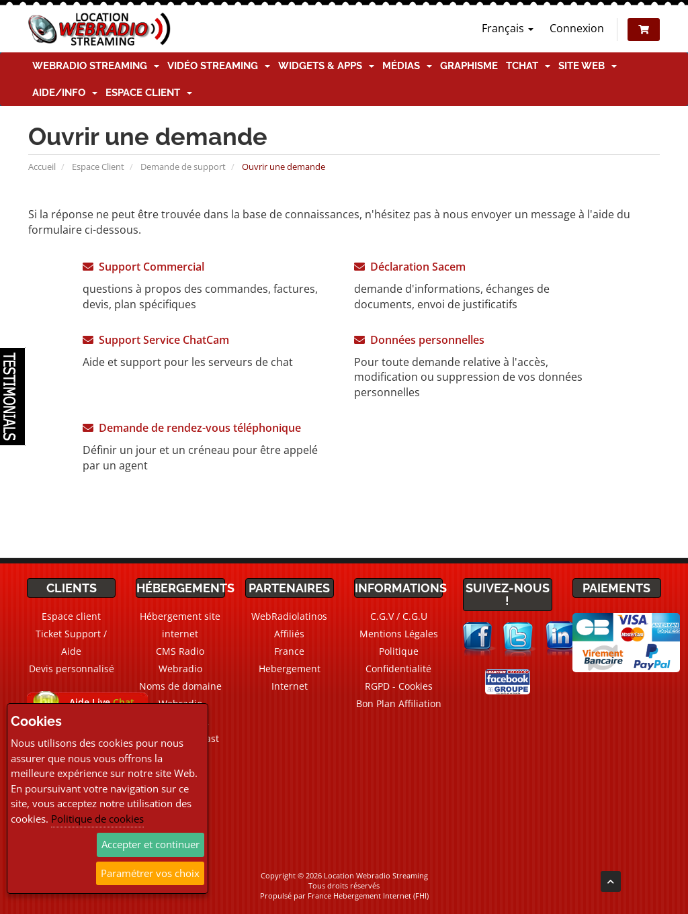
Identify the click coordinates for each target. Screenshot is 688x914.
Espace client (148, 93)
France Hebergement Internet (289, 668)
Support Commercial (143, 266)
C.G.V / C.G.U (398, 616)
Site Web (587, 66)
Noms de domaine (180, 686)
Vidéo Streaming (218, 66)
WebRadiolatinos (289, 616)
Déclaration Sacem (410, 266)
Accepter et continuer (150, 844)
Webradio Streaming (95, 66)
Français (507, 28)
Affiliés (289, 633)
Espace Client (98, 167)
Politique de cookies (97, 818)
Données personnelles (419, 339)
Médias (407, 66)
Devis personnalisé (71, 668)
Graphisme (469, 66)
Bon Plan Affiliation (398, 703)
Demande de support (183, 167)
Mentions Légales (398, 633)
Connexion (577, 28)
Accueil (42, 167)
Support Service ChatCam (156, 339)
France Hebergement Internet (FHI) (368, 895)
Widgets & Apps (326, 66)
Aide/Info (64, 93)
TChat (528, 66)
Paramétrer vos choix (150, 873)
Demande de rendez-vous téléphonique (192, 427)
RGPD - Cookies (399, 686)
